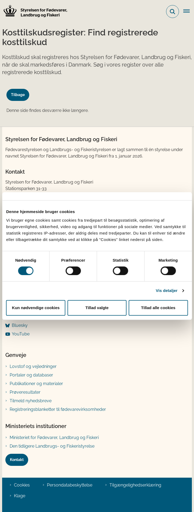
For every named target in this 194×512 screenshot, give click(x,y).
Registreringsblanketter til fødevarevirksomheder (58, 409)
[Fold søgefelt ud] (172, 11)
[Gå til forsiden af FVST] (34, 11)
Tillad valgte (96, 307)
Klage (19, 495)
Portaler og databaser (31, 375)
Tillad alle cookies (158, 307)
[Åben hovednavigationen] (188, 12)
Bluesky (20, 325)
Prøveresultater (25, 392)
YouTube (21, 334)
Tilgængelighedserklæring (135, 485)
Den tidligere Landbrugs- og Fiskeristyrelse (52, 446)
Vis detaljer (167, 290)
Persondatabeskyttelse (69, 485)
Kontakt (17, 460)
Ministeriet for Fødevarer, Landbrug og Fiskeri (54, 437)
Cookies (22, 485)
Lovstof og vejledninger (33, 366)
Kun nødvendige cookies (36, 307)
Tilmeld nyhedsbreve (31, 400)
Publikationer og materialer (36, 383)
